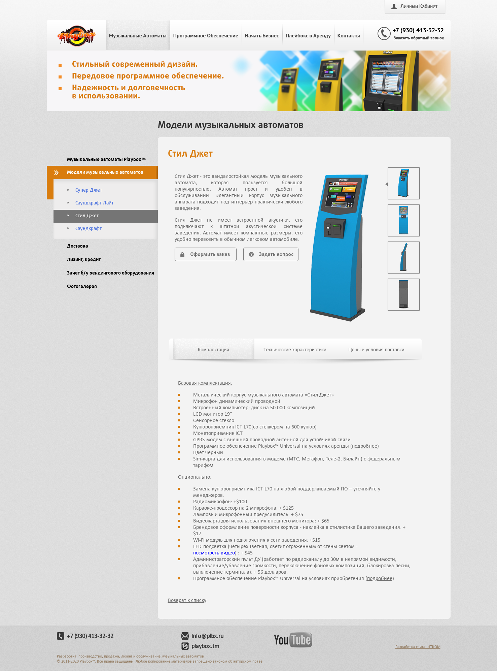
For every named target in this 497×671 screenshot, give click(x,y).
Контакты (349, 35)
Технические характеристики (294, 349)
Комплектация (213, 349)
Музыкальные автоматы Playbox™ (106, 159)
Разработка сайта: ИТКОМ (417, 646)
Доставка (77, 246)
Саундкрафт (88, 228)
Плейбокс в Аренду (308, 35)
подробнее (364, 446)
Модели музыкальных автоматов (105, 172)
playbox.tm (205, 646)
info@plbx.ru (207, 636)
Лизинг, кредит (84, 259)
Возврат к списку (187, 600)
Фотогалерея (82, 286)
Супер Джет (88, 190)
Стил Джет (87, 216)
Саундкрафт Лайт (94, 203)
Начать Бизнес (262, 35)
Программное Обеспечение (205, 35)
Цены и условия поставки (376, 349)
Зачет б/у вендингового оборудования (110, 273)
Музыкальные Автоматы (138, 35)
